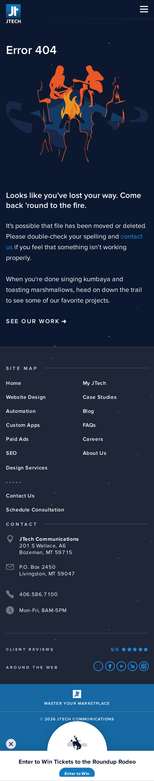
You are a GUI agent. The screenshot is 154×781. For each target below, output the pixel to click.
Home (13, 383)
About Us (95, 453)
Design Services (27, 467)
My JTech (94, 383)
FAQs (89, 425)
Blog (88, 411)
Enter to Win (77, 774)
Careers (93, 439)
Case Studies (100, 397)
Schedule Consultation (35, 509)
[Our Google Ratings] (129, 650)
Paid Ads (17, 439)
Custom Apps (23, 425)
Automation (21, 411)
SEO (11, 453)
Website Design (26, 397)
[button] (144, 9)
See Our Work (33, 322)
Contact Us (20, 495)
